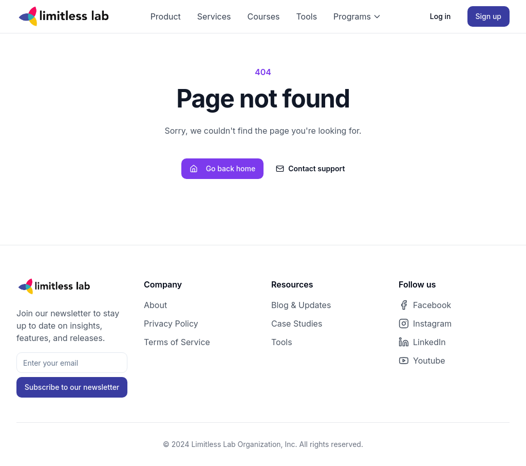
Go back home (223, 168)
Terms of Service (177, 342)
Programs (357, 16)
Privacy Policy (171, 323)
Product (166, 16)
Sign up (488, 16)
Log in (440, 16)
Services (214, 16)
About (155, 305)
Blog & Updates (301, 305)
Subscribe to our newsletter (72, 387)
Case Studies (296, 323)
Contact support (310, 168)
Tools (306, 16)
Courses (264, 16)
